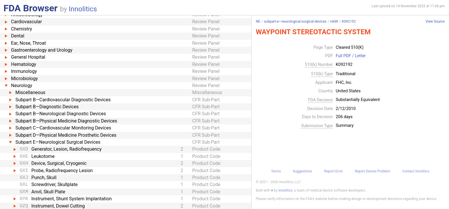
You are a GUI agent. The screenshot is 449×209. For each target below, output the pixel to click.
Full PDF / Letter (351, 56)
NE (258, 21)
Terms (276, 171)
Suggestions (302, 171)
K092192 (349, 21)
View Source (435, 22)
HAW (334, 21)
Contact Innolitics (415, 171)
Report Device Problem (372, 171)
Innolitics (83, 9)
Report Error (333, 171)
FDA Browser (30, 8)
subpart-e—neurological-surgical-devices (295, 21)
